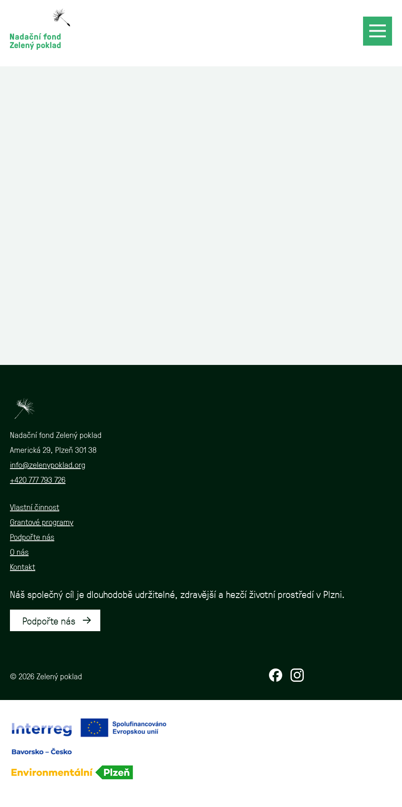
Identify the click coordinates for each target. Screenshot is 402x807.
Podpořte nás (32, 536)
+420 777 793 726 (37, 479)
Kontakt (22, 566)
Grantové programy (41, 521)
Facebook (275, 675)
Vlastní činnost (34, 506)
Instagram (297, 675)
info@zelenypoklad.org (47, 464)
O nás (19, 551)
